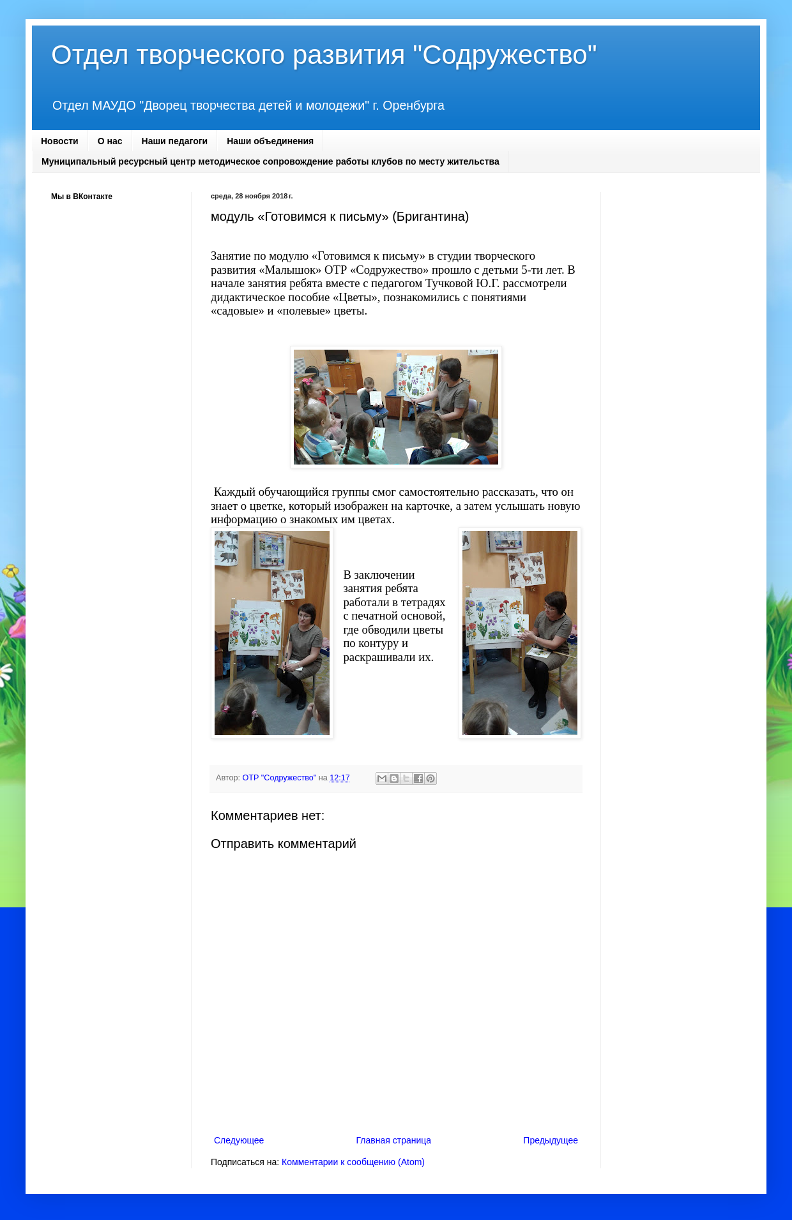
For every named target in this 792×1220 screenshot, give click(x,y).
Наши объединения (270, 141)
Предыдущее (550, 1140)
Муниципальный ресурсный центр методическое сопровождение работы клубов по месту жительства (270, 161)
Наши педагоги (175, 141)
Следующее (239, 1140)
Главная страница (394, 1140)
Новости (60, 141)
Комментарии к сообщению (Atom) (353, 1162)
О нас (110, 141)
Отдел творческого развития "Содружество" (324, 55)
